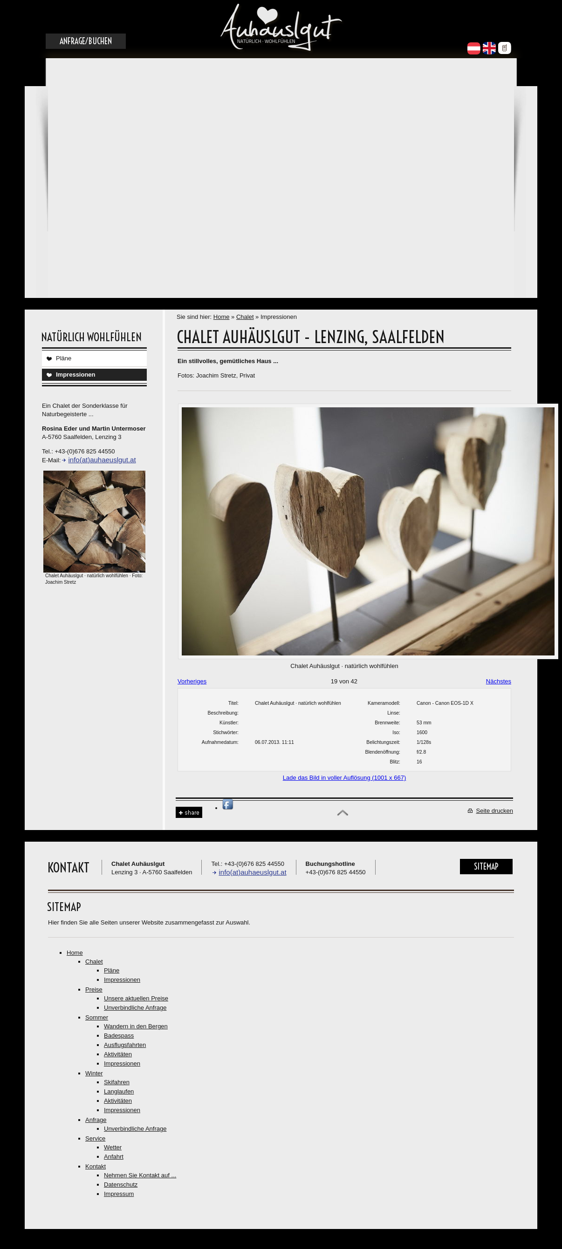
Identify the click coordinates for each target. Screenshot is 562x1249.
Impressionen (76, 374)
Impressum (119, 1193)
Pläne (63, 358)
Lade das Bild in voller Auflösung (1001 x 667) (344, 777)
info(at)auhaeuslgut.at (102, 460)
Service (95, 1138)
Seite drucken (495, 810)
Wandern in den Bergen (136, 1026)
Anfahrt (113, 1156)
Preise (94, 989)
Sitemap (486, 866)
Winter (94, 1073)
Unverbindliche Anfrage (135, 1007)
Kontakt (95, 1166)
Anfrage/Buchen (86, 41)
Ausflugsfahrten (125, 1044)
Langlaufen (119, 1091)
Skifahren (117, 1082)
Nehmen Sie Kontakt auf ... (140, 1175)
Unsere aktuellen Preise (136, 998)
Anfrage (96, 1119)
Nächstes (498, 681)
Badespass (119, 1035)
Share (189, 812)
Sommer (96, 1017)
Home (221, 316)
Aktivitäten (118, 1054)
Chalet (245, 316)
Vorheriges (192, 681)
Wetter (113, 1147)
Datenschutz (120, 1184)
